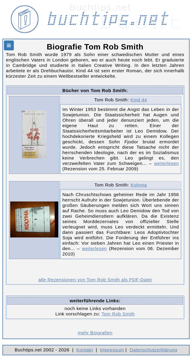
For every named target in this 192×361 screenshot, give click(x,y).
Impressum (112, 349)
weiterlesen (166, 163)
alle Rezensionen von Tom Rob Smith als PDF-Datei (95, 279)
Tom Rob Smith (118, 313)
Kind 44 (138, 99)
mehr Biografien (95, 332)
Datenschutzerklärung (154, 349)
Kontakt (84, 349)
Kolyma (139, 184)
